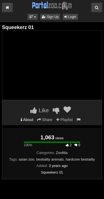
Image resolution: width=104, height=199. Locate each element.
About (27, 119)
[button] (32, 17)
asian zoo (26, 159)
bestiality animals (50, 159)
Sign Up (50, 17)
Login (70, 17)
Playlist (64, 119)
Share (44, 119)
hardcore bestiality (80, 159)
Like (39, 110)
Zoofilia (62, 153)
